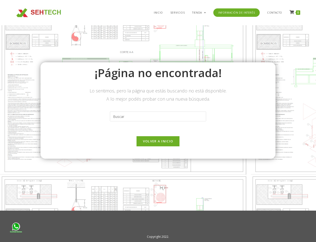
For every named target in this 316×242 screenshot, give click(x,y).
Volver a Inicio (158, 141)
